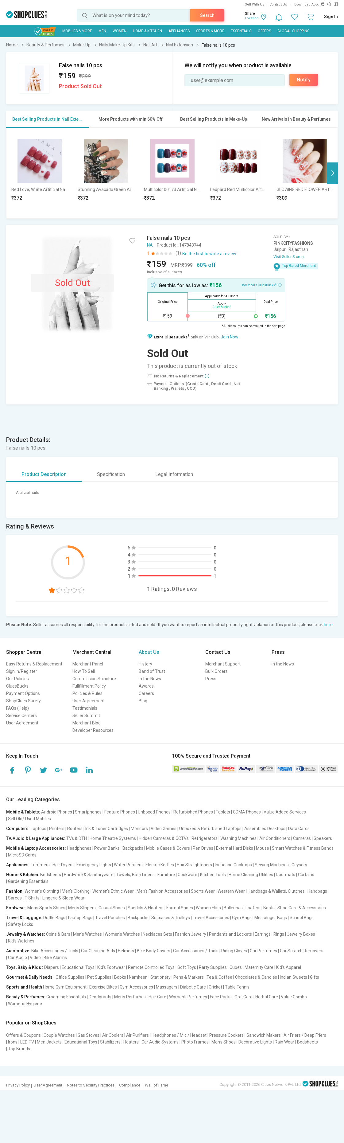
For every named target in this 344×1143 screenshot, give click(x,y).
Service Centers (21, 715)
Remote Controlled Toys (151, 967)
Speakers (323, 838)
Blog (143, 700)
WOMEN (119, 31)
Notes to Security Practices (90, 1085)
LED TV (27, 1042)
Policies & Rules (87, 693)
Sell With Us (254, 4)
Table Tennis (237, 987)
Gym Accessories (136, 987)
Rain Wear (284, 1042)
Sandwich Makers (263, 1035)
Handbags (317, 891)
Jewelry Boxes (301, 934)
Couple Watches (59, 1035)
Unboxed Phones (154, 811)
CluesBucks (17, 686)
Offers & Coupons (23, 1035)
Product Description (44, 474)
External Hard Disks (234, 848)
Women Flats (208, 907)
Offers (264, 31)
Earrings (263, 934)
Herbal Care (266, 996)
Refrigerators (204, 838)
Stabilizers (110, 1042)
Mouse (262, 848)
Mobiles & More (77, 31)
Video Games (163, 828)
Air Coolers (112, 1035)
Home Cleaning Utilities (251, 874)
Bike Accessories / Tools (54, 950)
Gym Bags (242, 917)
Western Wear (231, 891)
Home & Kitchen (147, 31)
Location (252, 18)
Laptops (38, 828)
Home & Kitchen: (22, 874)
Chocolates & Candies (256, 977)
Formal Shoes (179, 907)
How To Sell (83, 671)
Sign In (331, 16)
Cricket (215, 987)
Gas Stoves (88, 1035)
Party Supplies (213, 967)
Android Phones (56, 811)
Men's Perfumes (130, 996)
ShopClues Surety (23, 700)
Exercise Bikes (103, 987)
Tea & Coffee (219, 977)
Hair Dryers (63, 864)
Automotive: (18, 950)
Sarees (15, 897)
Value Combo (294, 996)
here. (329, 624)
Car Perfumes (263, 950)
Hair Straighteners (194, 864)
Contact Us (278, 4)
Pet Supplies (99, 977)
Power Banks (107, 848)
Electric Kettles (159, 864)
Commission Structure (94, 678)
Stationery (160, 977)
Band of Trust (152, 671)
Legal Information (174, 474)
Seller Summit (86, 715)
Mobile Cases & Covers (168, 848)
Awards (146, 686)
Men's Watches (87, 934)
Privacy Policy (18, 1085)
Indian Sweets (293, 977)
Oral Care (243, 996)
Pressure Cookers (226, 1035)
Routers (75, 828)
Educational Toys (78, 967)
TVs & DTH (76, 838)
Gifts (314, 977)
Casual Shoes (112, 907)
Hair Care (157, 996)
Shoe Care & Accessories (301, 907)
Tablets (223, 811)
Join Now (229, 336)
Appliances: (18, 864)
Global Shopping (293, 31)
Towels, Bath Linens (135, 874)
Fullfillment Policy (89, 686)
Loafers (253, 907)
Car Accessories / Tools (195, 950)
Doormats (285, 874)
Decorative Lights (255, 1042)
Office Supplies (70, 977)
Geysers (299, 864)
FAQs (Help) (17, 708)
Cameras (302, 838)
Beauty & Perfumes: (25, 996)
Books (120, 977)
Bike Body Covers (153, 950)
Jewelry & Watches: (25, 934)
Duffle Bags (54, 917)
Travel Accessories (211, 917)
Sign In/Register (21, 671)
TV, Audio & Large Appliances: (35, 838)
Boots (269, 907)
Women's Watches (122, 934)
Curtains (306, 874)
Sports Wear (203, 891)
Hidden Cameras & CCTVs (164, 838)
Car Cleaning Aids (98, 950)
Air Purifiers (137, 1035)
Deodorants (100, 996)
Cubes (236, 967)
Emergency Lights (93, 864)
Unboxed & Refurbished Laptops (210, 828)
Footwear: (16, 907)
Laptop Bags (80, 917)
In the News (150, 678)
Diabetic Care (193, 987)
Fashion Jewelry (190, 934)
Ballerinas (233, 907)
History (145, 663)
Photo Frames (195, 1042)
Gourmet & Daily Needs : (30, 977)
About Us (149, 652)
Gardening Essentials (28, 881)
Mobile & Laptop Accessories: (36, 848)
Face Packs (221, 996)
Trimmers (40, 864)
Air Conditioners (274, 838)
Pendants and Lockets (230, 934)
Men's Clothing (76, 891)
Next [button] (332, 173)
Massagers (166, 987)
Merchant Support (223, 663)
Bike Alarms (55, 957)
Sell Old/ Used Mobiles (29, 818)
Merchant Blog (86, 722)
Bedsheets (50, 874)
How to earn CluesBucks (261, 285)
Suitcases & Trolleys (170, 917)
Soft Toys (186, 967)
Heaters (131, 1042)
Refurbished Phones (193, 811)
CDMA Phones (247, 811)
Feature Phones (119, 811)
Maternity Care (259, 967)
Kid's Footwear (111, 967)
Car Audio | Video (24, 957)
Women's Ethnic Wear (113, 891)
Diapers (51, 967)
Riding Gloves (234, 950)
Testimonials (84, 708)
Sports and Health (24, 987)
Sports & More (210, 31)
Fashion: (15, 891)
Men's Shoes (223, 1042)
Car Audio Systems (160, 1042)
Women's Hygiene (25, 1003)
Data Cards (299, 828)
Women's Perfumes (188, 996)
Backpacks (132, 848)
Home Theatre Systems (113, 838)
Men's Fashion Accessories (162, 891)
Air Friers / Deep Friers (305, 1035)
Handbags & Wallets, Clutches (276, 891)
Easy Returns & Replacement (34, 663)
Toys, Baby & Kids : (24, 967)
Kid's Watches (21, 940)
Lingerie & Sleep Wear (63, 897)
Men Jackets (49, 1042)
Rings (278, 934)
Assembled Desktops (264, 828)
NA (150, 245)
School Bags (302, 917)
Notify (304, 80)
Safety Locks (20, 924)
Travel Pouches (110, 917)
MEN (102, 31)
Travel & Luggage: (24, 917)
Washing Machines (238, 838)
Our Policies (17, 678)
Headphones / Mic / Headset (179, 1035)
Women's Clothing (42, 891)
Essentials (241, 31)
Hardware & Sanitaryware (89, 874)
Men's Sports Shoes (46, 907)
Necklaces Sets (157, 934)
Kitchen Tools (213, 874)
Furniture (166, 874)
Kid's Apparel (288, 967)
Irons (12, 1042)
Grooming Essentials (66, 996)
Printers (56, 828)
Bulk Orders (216, 671)
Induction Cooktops (233, 864)
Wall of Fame (156, 1085)
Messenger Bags (270, 917)
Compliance (129, 1085)
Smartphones (88, 811)
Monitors (139, 828)
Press (210, 678)
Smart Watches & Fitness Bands (303, 848)
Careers (146, 693)
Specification (111, 474)
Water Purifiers (128, 864)
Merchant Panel (87, 663)
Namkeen (138, 977)
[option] (39, 173)
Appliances (179, 31)
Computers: (18, 828)
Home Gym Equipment (65, 987)
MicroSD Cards (22, 854)
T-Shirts (32, 897)
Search (207, 15)
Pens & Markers (188, 977)
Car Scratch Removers (301, 950)
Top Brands (19, 1048)
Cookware (187, 874)
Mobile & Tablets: (23, 811)
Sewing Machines (272, 864)
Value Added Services (285, 811)
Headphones (79, 848)
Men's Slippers (82, 907)
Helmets (126, 950)
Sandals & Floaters (146, 907)
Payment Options (23, 693)
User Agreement (22, 722)
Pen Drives (203, 848)
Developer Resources (93, 730)
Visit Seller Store (287, 257)
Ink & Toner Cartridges (106, 828)
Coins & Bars (58, 934)
